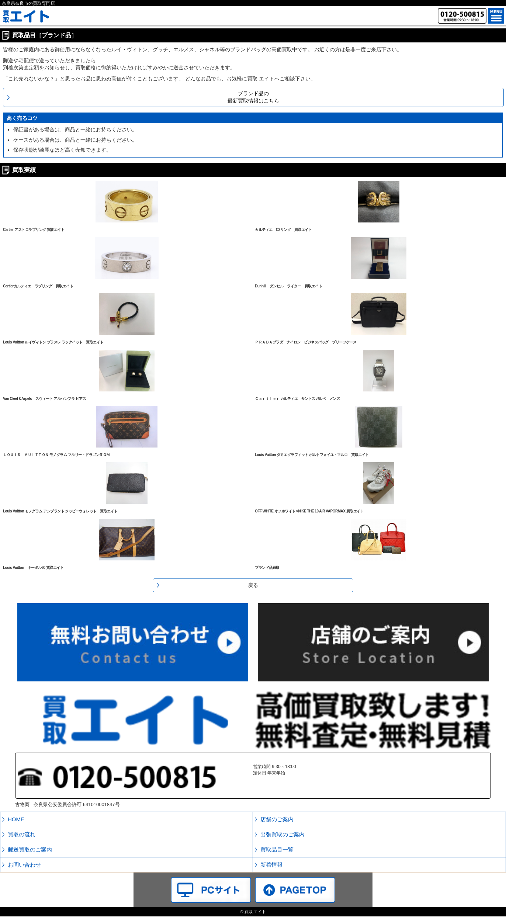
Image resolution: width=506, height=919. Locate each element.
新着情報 (271, 864)
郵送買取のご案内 (30, 849)
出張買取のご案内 (282, 834)
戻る (253, 585)
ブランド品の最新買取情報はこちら (253, 97)
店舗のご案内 (277, 819)
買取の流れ (21, 834)
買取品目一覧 (277, 849)
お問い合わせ (24, 864)
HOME (16, 819)
